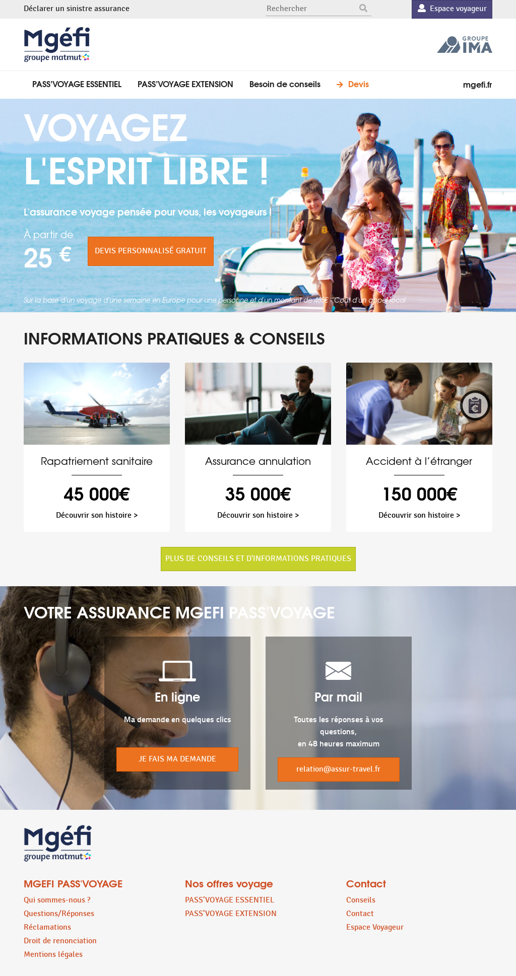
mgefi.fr (477, 84)
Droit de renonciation (60, 941)
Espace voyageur (452, 9)
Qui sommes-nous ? (57, 900)
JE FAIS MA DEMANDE (177, 759)
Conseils (360, 900)
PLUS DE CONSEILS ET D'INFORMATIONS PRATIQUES (258, 559)
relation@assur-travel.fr (338, 769)
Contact (360, 914)
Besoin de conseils (284, 83)
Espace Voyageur (375, 927)
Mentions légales (53, 954)
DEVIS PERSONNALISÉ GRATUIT (151, 251)
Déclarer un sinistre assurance (77, 9)
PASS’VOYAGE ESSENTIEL (76, 83)
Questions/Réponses (59, 914)
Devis (358, 83)
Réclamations (47, 927)
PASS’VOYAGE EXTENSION (185, 83)
